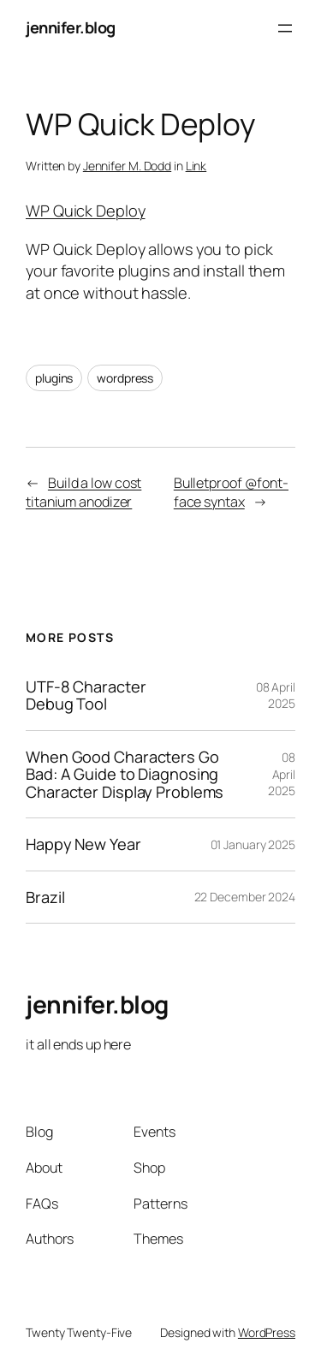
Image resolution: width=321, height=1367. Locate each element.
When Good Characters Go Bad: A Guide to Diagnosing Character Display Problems (124, 774)
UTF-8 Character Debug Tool (86, 695)
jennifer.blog (71, 27)
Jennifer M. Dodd (127, 166)
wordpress (125, 378)
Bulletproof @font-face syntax (231, 492)
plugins (54, 378)
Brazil (45, 897)
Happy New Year (83, 844)
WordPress (266, 1332)
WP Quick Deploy (86, 210)
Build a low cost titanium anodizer (83, 492)
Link (196, 166)
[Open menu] (285, 28)
